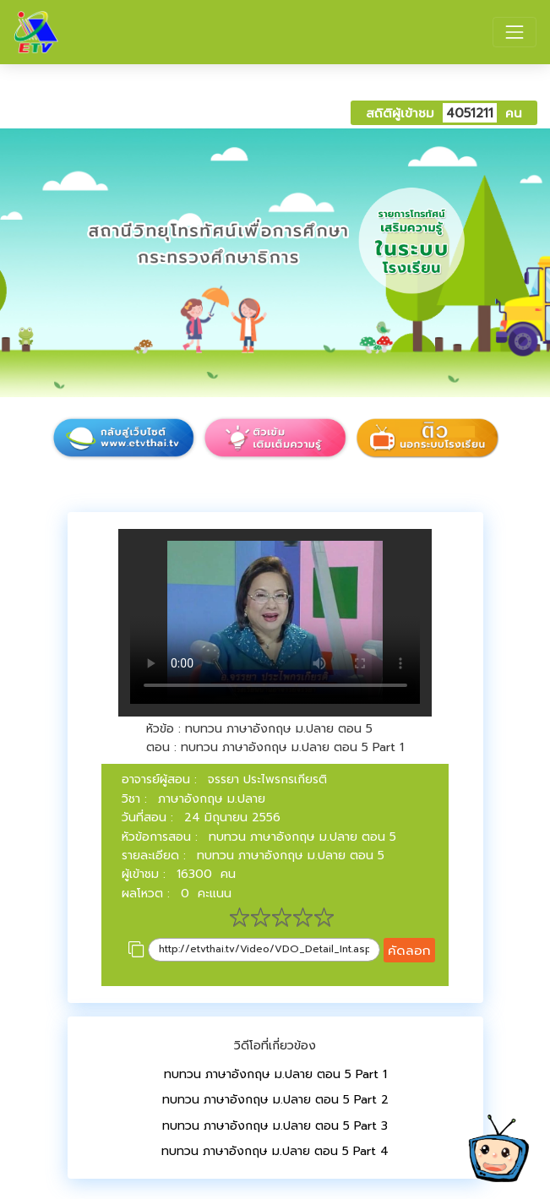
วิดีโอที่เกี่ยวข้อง (275, 1046)
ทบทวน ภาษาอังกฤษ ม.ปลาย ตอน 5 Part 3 (275, 1126)
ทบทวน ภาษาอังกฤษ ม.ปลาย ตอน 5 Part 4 (275, 1151)
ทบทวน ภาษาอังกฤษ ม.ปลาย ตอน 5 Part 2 (275, 1100)
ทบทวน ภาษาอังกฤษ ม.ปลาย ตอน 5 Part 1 (275, 1074)
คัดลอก (409, 950)
